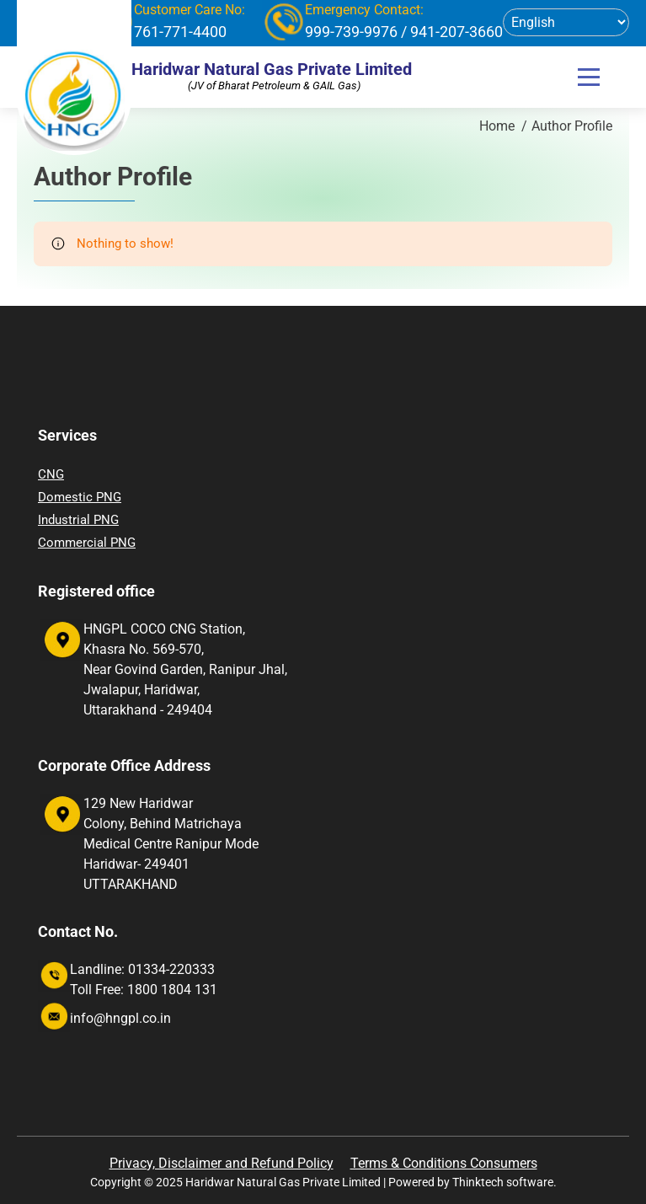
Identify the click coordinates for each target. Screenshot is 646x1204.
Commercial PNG (87, 542)
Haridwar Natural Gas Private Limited (271, 69)
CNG (51, 474)
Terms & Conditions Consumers (443, 1163)
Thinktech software (502, 1182)
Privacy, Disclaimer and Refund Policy (221, 1163)
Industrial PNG (78, 519)
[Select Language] (566, 22)
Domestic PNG (79, 497)
